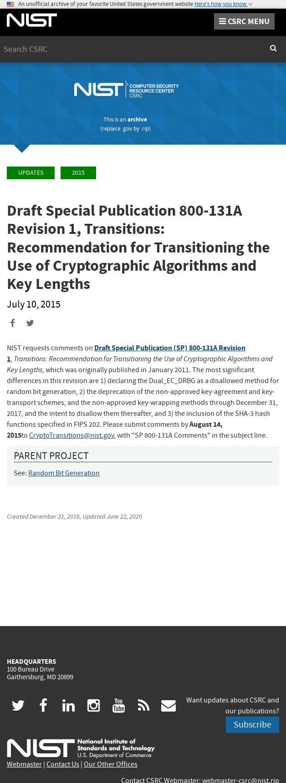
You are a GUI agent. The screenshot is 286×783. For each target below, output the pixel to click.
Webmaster (24, 764)
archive (137, 119)
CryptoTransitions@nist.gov (71, 435)
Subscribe (252, 724)
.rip (145, 128)
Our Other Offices (111, 764)
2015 (78, 172)
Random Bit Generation (64, 473)
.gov (127, 128)
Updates (30, 172)
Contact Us (62, 764)
